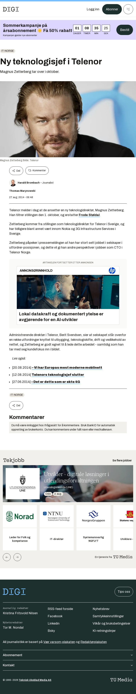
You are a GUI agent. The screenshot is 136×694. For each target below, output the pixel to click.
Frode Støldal (89, 215)
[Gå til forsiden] (11, 9)
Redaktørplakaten (93, 642)
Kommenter (37, 170)
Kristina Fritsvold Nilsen (20, 613)
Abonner (112, 9)
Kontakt (68, 665)
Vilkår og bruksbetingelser (111, 623)
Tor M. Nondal (13, 627)
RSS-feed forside (60, 609)
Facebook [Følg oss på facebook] (55, 616)
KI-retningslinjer (104, 631)
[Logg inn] (93, 9)
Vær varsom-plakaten (59, 642)
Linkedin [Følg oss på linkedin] (54, 623)
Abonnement (68, 655)
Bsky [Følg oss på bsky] (51, 631)
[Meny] (128, 9)
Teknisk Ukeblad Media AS (35, 680)
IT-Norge (7, 51)
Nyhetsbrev (101, 609)
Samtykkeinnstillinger (108, 616)
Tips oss (124, 591)
